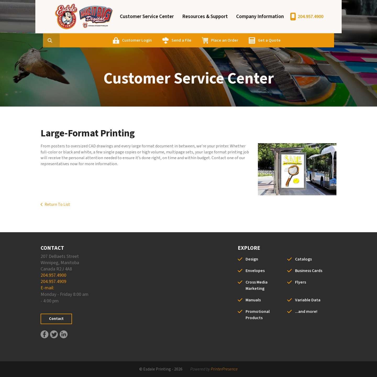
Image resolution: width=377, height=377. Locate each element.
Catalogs (303, 259)
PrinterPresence (224, 369)
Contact (56, 318)
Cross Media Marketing (257, 285)
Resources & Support (205, 16)
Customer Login (162, 40)
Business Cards (308, 271)
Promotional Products (258, 315)
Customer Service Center (147, 16)
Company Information (260, 16)
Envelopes (255, 271)
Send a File (207, 40)
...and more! (306, 311)
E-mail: (47, 288)
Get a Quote (294, 40)
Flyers (300, 282)
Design (252, 259)
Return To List (57, 204)
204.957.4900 (310, 16)
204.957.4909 (53, 281)
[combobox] (83, 40)
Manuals (253, 300)
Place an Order (249, 40)
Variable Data (307, 300)
